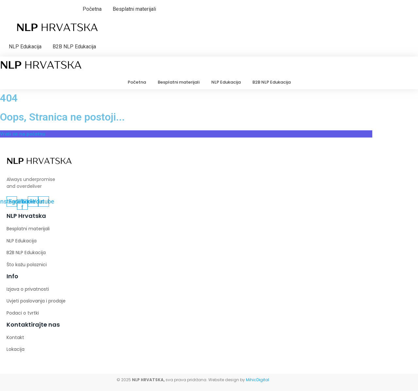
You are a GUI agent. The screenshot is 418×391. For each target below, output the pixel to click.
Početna (92, 9)
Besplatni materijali (134, 9)
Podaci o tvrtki (23, 313)
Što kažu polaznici (27, 264)
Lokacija (15, 349)
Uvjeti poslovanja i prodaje (36, 301)
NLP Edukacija (25, 46)
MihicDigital (257, 380)
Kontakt (15, 337)
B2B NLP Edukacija (74, 46)
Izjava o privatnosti (28, 289)
